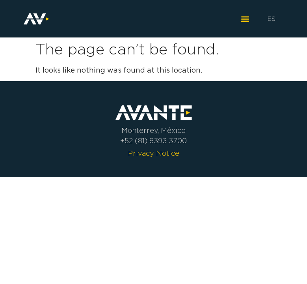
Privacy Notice (153, 153)
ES (271, 18)
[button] (244, 18)
